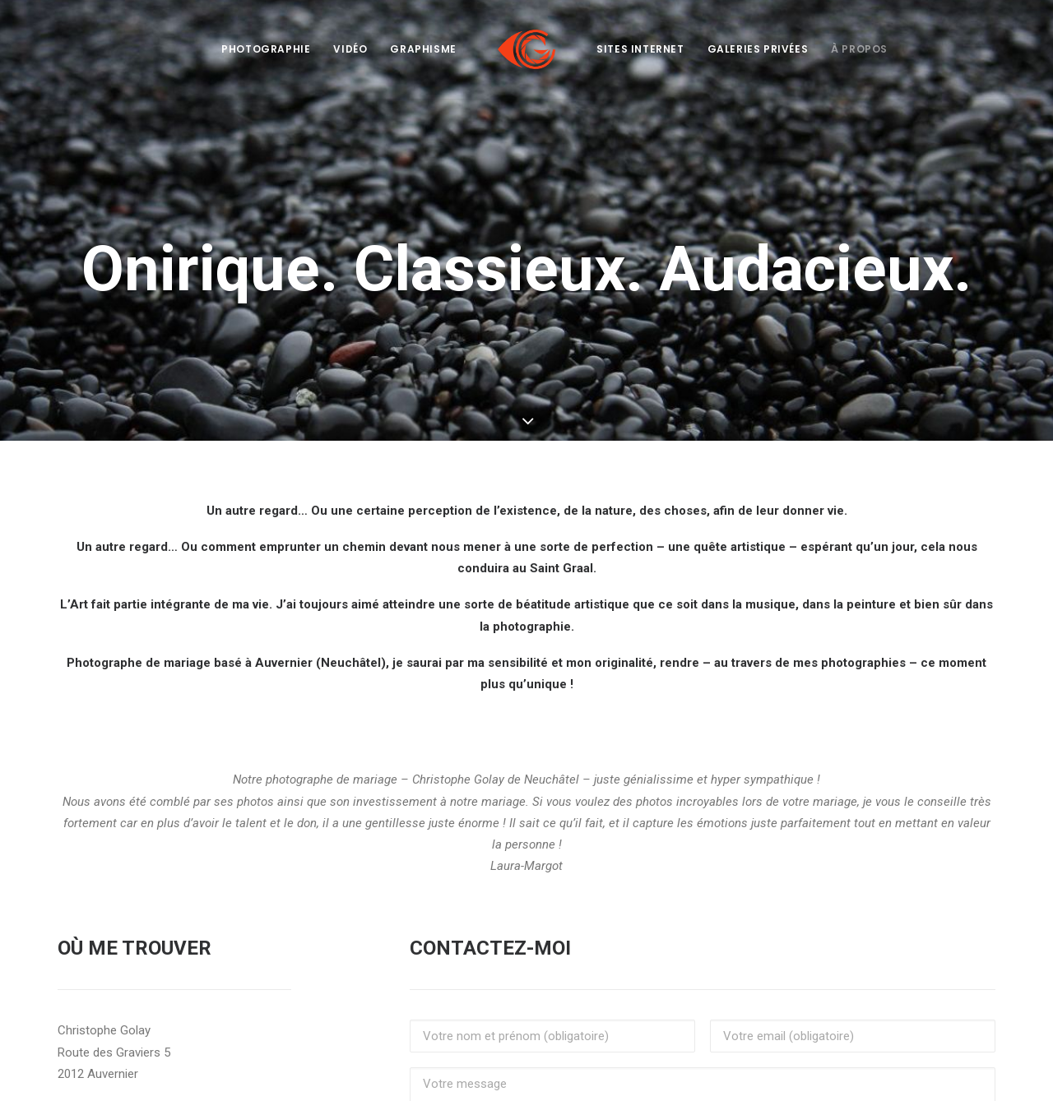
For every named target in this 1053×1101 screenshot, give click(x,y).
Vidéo (350, 49)
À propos (859, 49)
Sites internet (640, 49)
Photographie (265, 49)
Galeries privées (758, 49)
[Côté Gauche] (526, 49)
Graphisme (423, 49)
